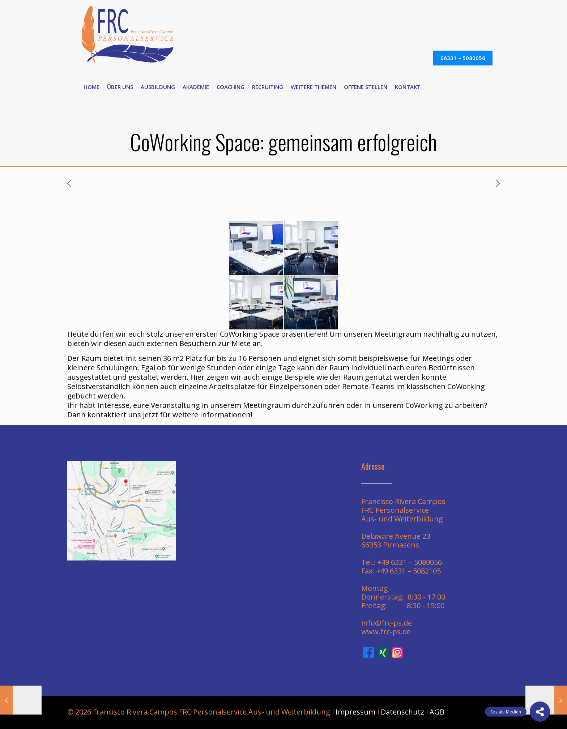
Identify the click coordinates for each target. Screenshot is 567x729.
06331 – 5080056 (462, 57)
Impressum (355, 712)
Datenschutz (402, 712)
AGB (437, 712)
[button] (540, 712)
